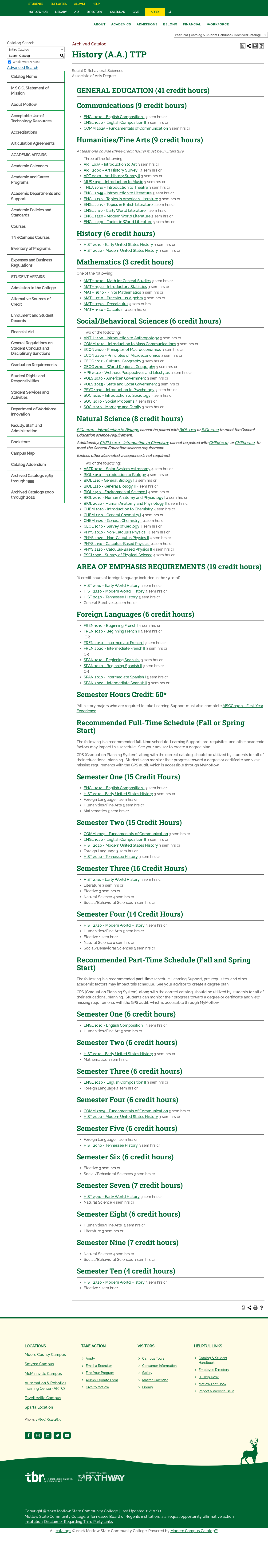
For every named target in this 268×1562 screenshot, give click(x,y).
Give (136, 12)
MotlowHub (37, 12)
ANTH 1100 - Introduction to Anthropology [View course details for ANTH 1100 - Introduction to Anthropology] (121, 338)
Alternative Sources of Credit (31, 301)
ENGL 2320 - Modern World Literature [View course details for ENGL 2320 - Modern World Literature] (117, 216)
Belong (170, 24)
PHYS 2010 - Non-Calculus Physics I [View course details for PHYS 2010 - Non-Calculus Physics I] (115, 532)
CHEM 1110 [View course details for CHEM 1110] (218, 443)
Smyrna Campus (39, 1364)
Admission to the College (33, 288)
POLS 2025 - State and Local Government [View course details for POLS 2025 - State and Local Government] (120, 384)
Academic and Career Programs (30, 179)
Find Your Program (100, 1373)
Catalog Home (24, 76)
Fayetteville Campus (43, 1398)
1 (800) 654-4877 (48, 1419)
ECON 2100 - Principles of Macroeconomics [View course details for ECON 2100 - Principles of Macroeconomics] (122, 349)
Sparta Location (39, 1407)
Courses (18, 226)
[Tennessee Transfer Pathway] (101, 1479)
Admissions (147, 24)
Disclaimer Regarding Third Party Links (78, 1521)
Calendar (117, 12)
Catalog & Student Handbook (213, 1360)
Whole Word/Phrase (26, 62)
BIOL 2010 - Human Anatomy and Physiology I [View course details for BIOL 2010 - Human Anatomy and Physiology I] (124, 497)
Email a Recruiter (99, 1366)
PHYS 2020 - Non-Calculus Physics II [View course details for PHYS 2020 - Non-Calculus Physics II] (116, 538)
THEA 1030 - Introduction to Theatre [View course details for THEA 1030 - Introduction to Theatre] (116, 187)
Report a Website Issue (216, 1391)
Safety (147, 1373)
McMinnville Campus (43, 1373)
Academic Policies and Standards (31, 212)
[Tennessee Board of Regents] (49, 1479)
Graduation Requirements (34, 365)
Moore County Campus (45, 1354)
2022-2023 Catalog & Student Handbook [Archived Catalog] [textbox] (218, 35)
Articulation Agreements (33, 143)
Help (95, 4)
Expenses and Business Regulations (31, 263)
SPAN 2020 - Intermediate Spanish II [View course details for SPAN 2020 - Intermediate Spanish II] (115, 683)
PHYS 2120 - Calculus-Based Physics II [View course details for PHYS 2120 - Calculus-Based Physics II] (118, 549)
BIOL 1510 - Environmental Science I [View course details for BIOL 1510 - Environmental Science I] (115, 492)
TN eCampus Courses (30, 237)
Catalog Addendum (28, 464)
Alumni (79, 4)
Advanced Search (22, 67)
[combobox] (221, 35)
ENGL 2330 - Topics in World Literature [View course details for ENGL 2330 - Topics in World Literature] (118, 222)
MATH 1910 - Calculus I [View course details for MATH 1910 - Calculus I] (104, 309)
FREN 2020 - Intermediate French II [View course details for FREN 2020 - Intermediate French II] (114, 648)
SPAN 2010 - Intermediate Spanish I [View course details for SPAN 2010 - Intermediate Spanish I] (115, 677)
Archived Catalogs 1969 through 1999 (32, 478)
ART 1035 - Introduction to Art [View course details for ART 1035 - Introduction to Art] (110, 164)
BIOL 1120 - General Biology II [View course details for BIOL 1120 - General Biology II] (110, 486)
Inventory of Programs (31, 248)
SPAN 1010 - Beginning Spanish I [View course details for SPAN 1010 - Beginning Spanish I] (112, 660)
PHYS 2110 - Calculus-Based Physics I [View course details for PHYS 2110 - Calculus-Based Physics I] (117, 543)
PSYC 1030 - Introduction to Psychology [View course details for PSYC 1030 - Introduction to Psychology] (119, 390)
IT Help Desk (209, 1377)
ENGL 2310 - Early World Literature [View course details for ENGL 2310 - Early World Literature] (115, 210)
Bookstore (20, 442)
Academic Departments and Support (35, 196)
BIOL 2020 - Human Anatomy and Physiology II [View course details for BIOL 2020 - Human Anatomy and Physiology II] (125, 503)
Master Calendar (155, 1380)
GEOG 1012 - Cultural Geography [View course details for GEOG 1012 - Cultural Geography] (112, 361)
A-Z (76, 12)
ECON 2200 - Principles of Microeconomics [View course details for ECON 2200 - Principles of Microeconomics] (122, 355)
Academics (121, 24)
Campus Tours (153, 1358)
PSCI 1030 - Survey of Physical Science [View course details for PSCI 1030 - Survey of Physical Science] (118, 555)
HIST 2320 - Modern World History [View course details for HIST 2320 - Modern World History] (114, 591)
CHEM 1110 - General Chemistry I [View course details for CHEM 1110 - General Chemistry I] (112, 515)
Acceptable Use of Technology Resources (31, 118)
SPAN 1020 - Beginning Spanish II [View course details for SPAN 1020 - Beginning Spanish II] (113, 666)
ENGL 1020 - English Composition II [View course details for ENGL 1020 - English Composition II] (115, 122)
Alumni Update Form (102, 1380)
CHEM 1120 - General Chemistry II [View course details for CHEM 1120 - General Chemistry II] (113, 520)
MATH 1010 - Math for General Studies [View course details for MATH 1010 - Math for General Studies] (117, 281)
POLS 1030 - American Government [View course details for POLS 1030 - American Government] (115, 378)
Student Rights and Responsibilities (28, 378)
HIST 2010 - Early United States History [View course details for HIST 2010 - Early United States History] (118, 244)
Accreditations (24, 132)
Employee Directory (214, 1370)
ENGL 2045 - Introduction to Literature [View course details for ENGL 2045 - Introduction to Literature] (118, 193)
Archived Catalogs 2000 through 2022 (32, 495)
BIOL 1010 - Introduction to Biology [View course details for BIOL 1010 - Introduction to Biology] (108, 430)
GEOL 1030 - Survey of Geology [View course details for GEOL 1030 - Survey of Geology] (111, 526)
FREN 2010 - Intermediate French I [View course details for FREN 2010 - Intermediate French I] (114, 643)
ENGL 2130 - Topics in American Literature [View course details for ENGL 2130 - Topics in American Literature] (121, 199)
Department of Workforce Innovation (33, 412)
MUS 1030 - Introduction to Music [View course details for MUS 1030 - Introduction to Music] (113, 182)
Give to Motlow (97, 1387)
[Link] (170, 12)
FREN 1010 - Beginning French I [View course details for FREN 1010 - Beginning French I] (111, 625)
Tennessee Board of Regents (115, 1516)
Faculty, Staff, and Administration (26, 428)
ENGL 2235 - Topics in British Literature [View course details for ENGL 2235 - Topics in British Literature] (118, 204)
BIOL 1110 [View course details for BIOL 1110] (187, 430)
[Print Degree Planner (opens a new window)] (242, 45)
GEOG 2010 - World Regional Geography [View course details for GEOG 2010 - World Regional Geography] (119, 366)
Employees (59, 4)
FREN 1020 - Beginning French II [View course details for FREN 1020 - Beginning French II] (112, 631)
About (100, 24)
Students (35, 4)
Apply (155, 12)
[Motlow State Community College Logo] (49, 1335)
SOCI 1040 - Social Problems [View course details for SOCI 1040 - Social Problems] (109, 401)
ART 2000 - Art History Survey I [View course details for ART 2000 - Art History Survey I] (111, 170)
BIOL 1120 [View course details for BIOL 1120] (210, 430)
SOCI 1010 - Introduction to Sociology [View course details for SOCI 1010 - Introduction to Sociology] (117, 395)
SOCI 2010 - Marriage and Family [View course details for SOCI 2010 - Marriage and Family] (112, 407)
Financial (192, 24)
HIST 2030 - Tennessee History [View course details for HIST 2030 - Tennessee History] (111, 597)
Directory (94, 12)
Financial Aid (22, 332)
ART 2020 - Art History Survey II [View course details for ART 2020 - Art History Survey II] (112, 176)
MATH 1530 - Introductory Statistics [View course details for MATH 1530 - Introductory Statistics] (115, 286)
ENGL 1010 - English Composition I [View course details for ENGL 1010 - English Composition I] (114, 117)
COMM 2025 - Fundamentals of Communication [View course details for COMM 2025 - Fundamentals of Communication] (126, 128)
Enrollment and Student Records (32, 318)
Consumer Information (159, 1366)
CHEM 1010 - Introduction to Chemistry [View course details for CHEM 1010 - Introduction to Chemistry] (134, 443)
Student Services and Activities (30, 395)
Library (61, 12)
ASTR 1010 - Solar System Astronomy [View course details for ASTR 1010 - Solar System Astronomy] (117, 469)
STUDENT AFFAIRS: (28, 277)
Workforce (218, 24)
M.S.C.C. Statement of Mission (30, 91)
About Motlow (24, 104)
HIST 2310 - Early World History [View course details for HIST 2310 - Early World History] (112, 585)
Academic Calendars (29, 166)
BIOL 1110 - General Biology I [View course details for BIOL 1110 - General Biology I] (109, 480)
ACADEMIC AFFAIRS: (29, 155)
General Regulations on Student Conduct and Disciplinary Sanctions (31, 348)
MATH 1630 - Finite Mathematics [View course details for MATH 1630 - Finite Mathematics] (112, 292)
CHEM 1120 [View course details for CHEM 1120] (245, 443)
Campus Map (23, 453)
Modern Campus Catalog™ (194, 1531)
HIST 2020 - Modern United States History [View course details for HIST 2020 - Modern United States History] (121, 250)
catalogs (63, 1531)
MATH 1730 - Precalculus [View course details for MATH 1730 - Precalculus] (106, 304)
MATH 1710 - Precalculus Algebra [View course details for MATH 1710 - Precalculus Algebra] (113, 298)
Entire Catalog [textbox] (18, 49)
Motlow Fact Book (212, 1384)
